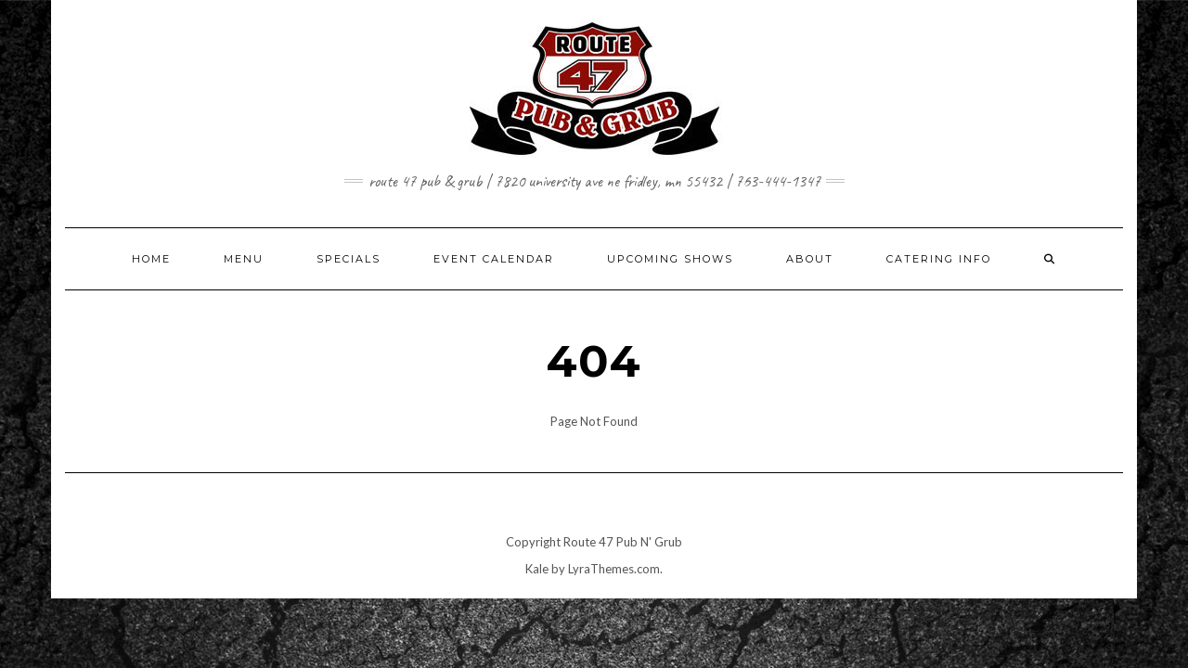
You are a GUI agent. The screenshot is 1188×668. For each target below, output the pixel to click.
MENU (244, 258)
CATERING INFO (938, 258)
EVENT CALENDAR (493, 258)
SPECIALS (348, 258)
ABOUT (809, 258)
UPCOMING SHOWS (670, 258)
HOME (151, 258)
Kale (537, 568)
